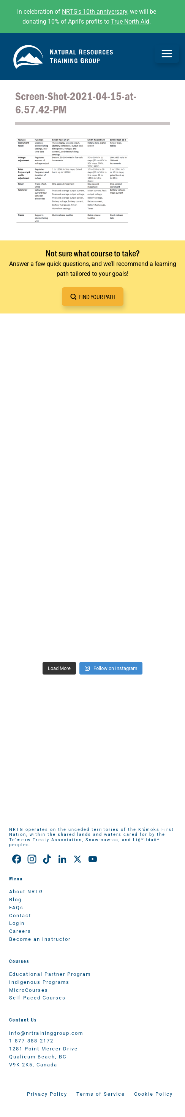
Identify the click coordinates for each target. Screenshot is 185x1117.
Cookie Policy (153, 1093)
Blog (15, 899)
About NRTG (26, 891)
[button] (92, 296)
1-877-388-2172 (31, 1040)
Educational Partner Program (50, 974)
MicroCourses (28, 990)
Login (17, 923)
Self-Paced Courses (37, 997)
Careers (20, 931)
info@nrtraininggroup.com (46, 1032)
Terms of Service (100, 1093)
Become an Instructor (40, 939)
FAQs (16, 907)
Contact (20, 915)
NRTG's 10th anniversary (94, 11)
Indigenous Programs (39, 982)
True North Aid (130, 21)
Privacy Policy (47, 1093)
